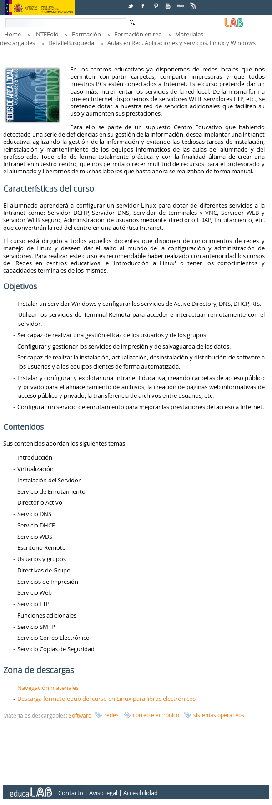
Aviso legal (103, 793)
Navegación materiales (48, 687)
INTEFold (46, 34)
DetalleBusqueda (71, 43)
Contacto (70, 793)
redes (111, 715)
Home (12, 34)
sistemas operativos (218, 715)
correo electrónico (156, 715)
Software (80, 715)
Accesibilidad (140, 793)
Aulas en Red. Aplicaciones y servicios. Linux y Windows (181, 43)
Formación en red (138, 34)
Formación (86, 34)
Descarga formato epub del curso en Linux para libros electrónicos (106, 698)
